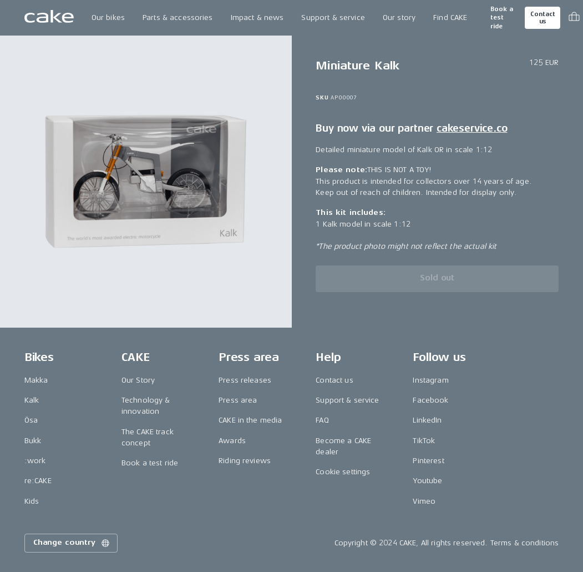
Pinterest (428, 460)
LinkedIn (427, 420)
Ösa (31, 420)
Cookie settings (343, 472)
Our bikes (108, 17)
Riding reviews (245, 460)
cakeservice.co (472, 128)
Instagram (430, 380)
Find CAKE (450, 17)
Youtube (427, 480)
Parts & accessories (178, 17)
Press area (238, 400)
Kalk (31, 400)
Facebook (430, 400)
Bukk (33, 440)
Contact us (542, 18)
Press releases (245, 380)
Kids (31, 501)
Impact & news (257, 17)
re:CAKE (38, 480)
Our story (399, 17)
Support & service (332, 17)
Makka (36, 380)
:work (35, 460)
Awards (232, 440)
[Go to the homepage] (49, 18)
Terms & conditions (524, 543)
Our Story (138, 380)
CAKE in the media (250, 420)
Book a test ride (501, 18)
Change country (72, 543)
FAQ (322, 420)
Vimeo (424, 501)
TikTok (424, 440)
